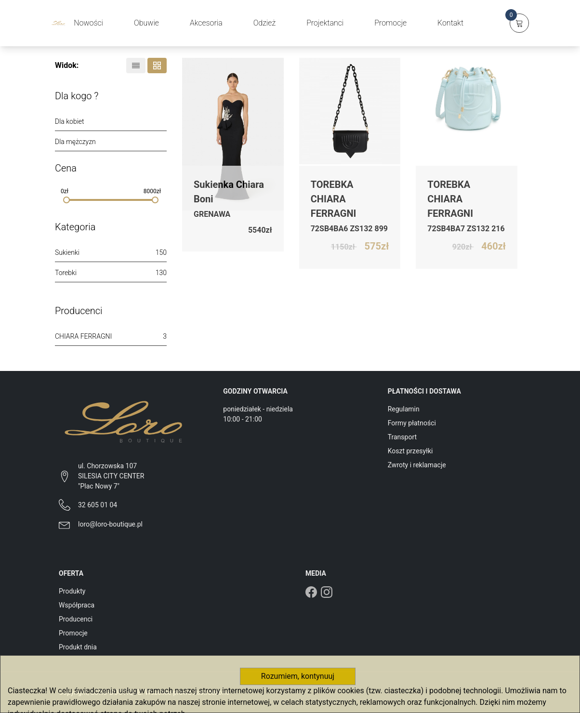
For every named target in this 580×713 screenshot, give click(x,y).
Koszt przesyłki (410, 451)
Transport (402, 437)
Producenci (75, 619)
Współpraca (76, 605)
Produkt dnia (78, 647)
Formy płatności (412, 423)
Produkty (72, 591)
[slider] (66, 200)
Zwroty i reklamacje (417, 465)
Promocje (73, 633)
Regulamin (404, 409)
